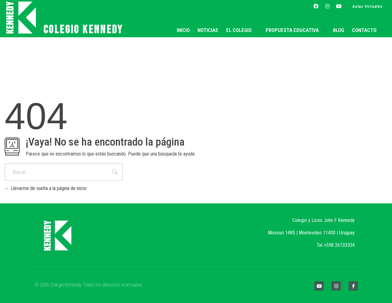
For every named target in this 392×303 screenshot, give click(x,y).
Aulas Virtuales (367, 6)
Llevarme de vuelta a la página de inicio (46, 188)
